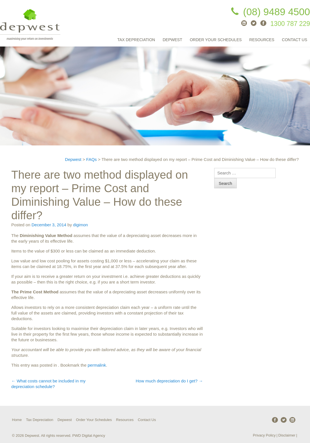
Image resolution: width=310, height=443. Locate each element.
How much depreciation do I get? (169, 380)
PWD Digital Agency (88, 435)
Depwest (172, 39)
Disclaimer (286, 435)
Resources (261, 39)
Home (17, 420)
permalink (97, 365)
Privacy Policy (264, 435)
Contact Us (294, 39)
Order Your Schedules (216, 39)
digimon (80, 224)
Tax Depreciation (136, 39)
